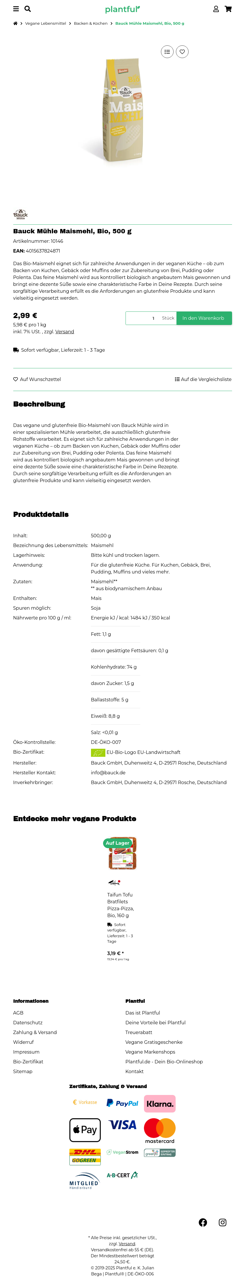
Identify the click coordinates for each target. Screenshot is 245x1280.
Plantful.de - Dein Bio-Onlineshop (164, 1062)
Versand (64, 331)
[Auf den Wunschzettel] (182, 51)
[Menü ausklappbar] (16, 9)
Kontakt (135, 1071)
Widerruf (23, 1042)
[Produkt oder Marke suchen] (27, 9)
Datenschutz (28, 1022)
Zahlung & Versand (35, 1032)
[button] (216, 9)
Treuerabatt (139, 1032)
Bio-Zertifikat (28, 1062)
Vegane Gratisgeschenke (154, 1042)
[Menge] (143, 318)
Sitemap (23, 1071)
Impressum (26, 1052)
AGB (18, 1013)
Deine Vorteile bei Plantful (156, 1022)
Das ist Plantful (143, 1013)
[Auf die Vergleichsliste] (167, 51)
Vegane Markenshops (150, 1052)
